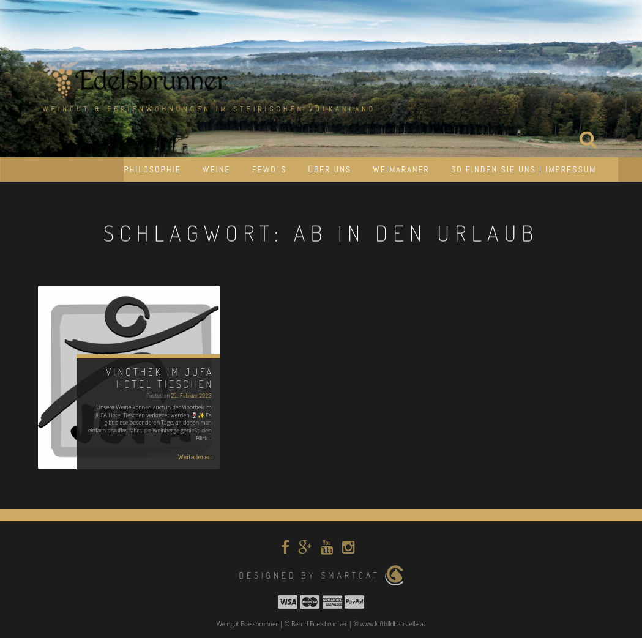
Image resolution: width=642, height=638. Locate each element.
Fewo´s (269, 169)
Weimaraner (401, 169)
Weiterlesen (195, 457)
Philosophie (152, 169)
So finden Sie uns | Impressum (524, 169)
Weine (217, 169)
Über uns (329, 169)
